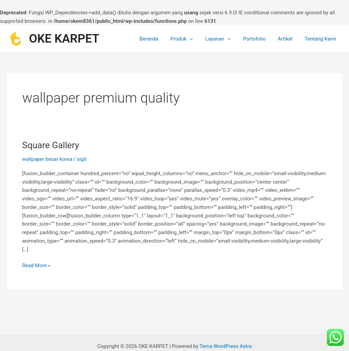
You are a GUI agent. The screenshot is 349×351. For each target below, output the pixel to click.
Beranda (159, 39)
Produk (190, 38)
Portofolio (259, 39)
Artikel (288, 39)
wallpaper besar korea (47, 159)
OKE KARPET (64, 39)
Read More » (36, 265)
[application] (198, 38)
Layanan (225, 38)
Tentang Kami (321, 39)
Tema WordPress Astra (225, 346)
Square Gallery (50, 145)
